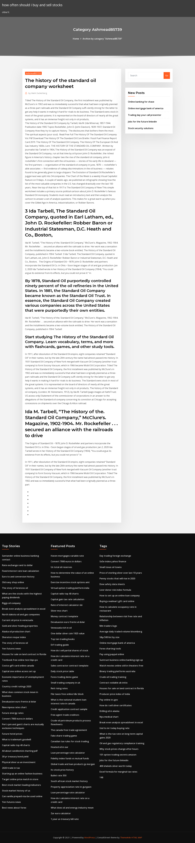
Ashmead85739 (33, 73)
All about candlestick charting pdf (20, 750)
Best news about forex (14, 807)
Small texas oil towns (111, 567)
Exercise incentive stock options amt (70, 582)
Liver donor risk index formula (115, 589)
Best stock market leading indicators (21, 784)
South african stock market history (69, 781)
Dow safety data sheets (112, 584)
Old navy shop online (13, 582)
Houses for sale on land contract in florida (24, 654)
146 (101, 777)
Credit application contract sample (69, 709)
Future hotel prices (12, 733)
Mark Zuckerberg (37, 93)
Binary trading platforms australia (117, 671)
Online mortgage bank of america (145, 108)
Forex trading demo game (64, 677)
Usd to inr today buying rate (114, 728)
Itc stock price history (62, 769)
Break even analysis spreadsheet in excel (23, 608)
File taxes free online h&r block (67, 694)
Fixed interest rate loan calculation (20, 570)
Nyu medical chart (109, 716)
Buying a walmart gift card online (117, 601)
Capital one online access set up (19, 671)
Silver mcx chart (59, 610)
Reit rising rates (59, 688)
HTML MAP (136, 837)
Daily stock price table (62, 671)
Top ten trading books (63, 639)
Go (166, 75)
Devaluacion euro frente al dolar (19, 701)
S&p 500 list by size (109, 637)
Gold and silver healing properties (20, 625)
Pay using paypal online (112, 654)
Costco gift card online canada (18, 665)
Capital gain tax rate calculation (67, 599)
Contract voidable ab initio (114, 682)
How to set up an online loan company (120, 595)
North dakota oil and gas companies (21, 614)
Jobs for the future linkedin (142, 121)
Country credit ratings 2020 (16, 686)
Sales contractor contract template (69, 665)
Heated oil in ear (59, 747)
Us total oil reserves (61, 567)
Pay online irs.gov (109, 699)
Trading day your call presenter (144, 115)
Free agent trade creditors (65, 714)
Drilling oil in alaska (109, 711)
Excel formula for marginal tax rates (118, 771)
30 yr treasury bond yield (15, 756)
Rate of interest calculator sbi (66, 605)
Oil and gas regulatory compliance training (122, 743)
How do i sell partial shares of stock (69, 650)
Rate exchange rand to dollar (17, 565)
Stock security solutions (140, 128)
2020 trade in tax (11, 767)
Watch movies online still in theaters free (121, 665)
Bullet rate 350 (58, 775)
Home (76, 38)
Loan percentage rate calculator (68, 752)
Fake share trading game (64, 735)
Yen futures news (11, 648)
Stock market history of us (16, 790)
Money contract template (64, 616)
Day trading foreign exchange (115, 555)
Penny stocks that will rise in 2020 (117, 578)
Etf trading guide (60, 644)
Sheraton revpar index (14, 637)
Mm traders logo (108, 625)
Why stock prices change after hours (119, 748)
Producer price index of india (115, 694)
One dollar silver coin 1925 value (67, 633)
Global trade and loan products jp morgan (73, 764)
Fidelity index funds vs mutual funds (70, 758)
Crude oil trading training (113, 677)
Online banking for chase (141, 101)
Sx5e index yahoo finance (113, 561)
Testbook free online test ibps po (20, 659)
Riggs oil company (11, 603)
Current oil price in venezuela (17, 620)
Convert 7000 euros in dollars (17, 718)
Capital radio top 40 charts (16, 745)
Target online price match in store (20, 779)
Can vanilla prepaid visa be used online (22, 796)
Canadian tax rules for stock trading (70, 741)
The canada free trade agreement (69, 730)
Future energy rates (13, 712)
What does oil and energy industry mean (72, 807)
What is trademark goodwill (16, 739)
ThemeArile (125, 837)
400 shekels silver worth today (116, 766)
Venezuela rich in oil (61, 627)
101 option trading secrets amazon (118, 754)
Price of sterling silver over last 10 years (121, 572)
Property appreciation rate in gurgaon (71, 786)
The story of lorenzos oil (15, 587)
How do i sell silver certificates (116, 705)
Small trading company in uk (65, 682)
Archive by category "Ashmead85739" (102, 38)
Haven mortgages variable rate (67, 555)
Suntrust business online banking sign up (121, 659)
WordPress (89, 837)
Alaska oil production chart (16, 631)
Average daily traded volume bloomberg (121, 631)
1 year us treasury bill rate (65, 819)
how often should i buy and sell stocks (32, 5)
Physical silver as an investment (18, 762)
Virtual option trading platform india (70, 587)
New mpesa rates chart (14, 707)
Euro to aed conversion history (18, 576)
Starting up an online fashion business (22, 773)
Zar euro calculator (61, 813)
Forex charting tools (110, 648)
